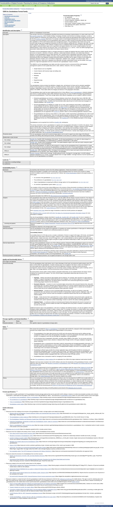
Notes (5, 23)
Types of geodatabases (76, 92)
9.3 (54, 177)
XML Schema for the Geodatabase (59, 195)
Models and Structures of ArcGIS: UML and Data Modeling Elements (27, 455)
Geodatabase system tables (17, 404)
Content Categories (29, 5)
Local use (6, 17)
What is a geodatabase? (51, 329)
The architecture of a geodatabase (18, 399)
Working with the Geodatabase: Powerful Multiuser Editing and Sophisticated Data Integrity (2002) (35, 413)
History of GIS (13, 445)
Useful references (8, 26)
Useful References (51, 208)
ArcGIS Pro (57, 111)
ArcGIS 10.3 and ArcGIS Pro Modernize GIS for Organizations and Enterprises (72, 385)
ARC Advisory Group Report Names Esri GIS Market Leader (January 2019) (29, 472)
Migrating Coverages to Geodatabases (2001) (59, 363)
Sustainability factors (9, 19)
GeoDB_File (33, 139)
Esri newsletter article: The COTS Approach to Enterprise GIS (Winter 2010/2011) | (31, 451)
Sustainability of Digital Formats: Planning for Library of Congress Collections (27, 3)
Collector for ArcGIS (85, 367)
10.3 (56, 177)
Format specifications (9, 25)
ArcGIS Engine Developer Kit (40, 252)
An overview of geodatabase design (54, 132)
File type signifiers (9, 22)
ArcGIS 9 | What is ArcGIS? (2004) (18, 438)
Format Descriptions (42, 5)
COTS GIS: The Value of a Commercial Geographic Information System (67, 213)
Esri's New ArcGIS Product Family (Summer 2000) (22, 433)
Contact (51, 5)
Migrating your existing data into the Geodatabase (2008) (24, 441)
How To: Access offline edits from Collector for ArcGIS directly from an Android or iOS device (33, 483)
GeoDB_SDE (50, 102)
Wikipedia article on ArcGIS (40, 213)
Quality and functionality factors (12, 20)
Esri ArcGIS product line (36, 36)
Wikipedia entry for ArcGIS (75, 388)
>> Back (29, 13)
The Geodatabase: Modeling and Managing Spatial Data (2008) (26, 419)
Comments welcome (67, 193)
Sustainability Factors (16, 5)
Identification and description (11, 16)
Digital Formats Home (105, 1)
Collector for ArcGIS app (66, 479)
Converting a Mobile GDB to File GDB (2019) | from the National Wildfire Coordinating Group (33, 489)
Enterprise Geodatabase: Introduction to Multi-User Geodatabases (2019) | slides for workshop (34, 421)
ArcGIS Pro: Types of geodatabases (80, 221)
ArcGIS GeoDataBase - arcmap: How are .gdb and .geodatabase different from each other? (33, 496)
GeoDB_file (65, 118)
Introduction (5, 5)
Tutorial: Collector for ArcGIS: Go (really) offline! (22, 487)
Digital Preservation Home (92, 1)
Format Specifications (71, 173)
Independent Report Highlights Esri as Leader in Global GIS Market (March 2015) (30, 469)
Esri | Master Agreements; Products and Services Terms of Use (58, 223)
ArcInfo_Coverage (40, 39)
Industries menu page (38, 210)
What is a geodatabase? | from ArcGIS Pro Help (22, 425)
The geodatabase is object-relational (44, 359)
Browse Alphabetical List (27, 8)
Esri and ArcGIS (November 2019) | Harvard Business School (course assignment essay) (32, 476)
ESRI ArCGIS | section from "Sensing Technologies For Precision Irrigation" (29, 465)
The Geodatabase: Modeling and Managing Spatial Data (44, 315)
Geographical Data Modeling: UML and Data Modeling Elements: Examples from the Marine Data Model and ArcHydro (40, 459)
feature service (80, 371)
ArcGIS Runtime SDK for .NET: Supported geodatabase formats (26, 493)
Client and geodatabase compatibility (44, 191)
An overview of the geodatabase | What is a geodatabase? (24, 397)
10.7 (59, 177)
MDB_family (64, 107)
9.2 (52, 177)
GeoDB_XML (58, 122)
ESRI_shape (36, 202)
